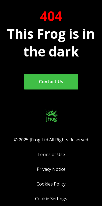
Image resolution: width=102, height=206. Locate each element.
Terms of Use (51, 154)
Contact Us (51, 82)
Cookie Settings (51, 199)
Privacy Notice (51, 169)
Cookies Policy (51, 184)
